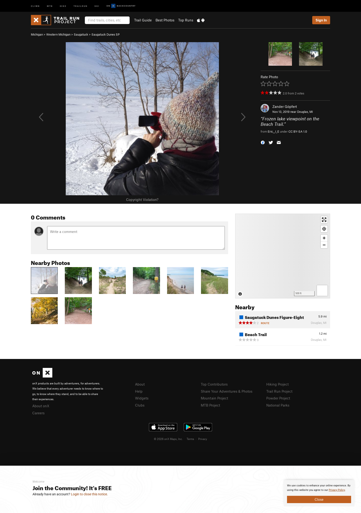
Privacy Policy (337, 490)
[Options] (322, 290)
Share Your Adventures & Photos (226, 391)
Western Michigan (58, 34)
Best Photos (165, 20)
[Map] (282, 256)
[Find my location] (324, 228)
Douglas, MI (305, 112)
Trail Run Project (279, 391)
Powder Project (278, 398)
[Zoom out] (324, 244)
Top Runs (185, 20)
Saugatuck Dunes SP (105, 34)
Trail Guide (143, 20)
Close (319, 499)
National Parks (277, 405)
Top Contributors (214, 384)
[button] (263, 142)
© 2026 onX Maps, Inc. (168, 438)
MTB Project (210, 405)
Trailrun (80, 5)
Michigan (37, 34)
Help (139, 391)
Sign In (321, 20)
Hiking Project (277, 384)
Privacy (202, 438)
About (140, 384)
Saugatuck (81, 34)
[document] (319, 493)
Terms (190, 438)
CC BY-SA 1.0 (297, 131)
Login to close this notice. (89, 494)
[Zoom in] (324, 238)
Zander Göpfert (284, 106)
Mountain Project (214, 398)
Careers (38, 413)
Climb (35, 5)
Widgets (141, 398)
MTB (50, 5)
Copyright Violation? (142, 199)
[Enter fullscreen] (324, 219)
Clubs (139, 405)
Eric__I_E (273, 131)
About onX (40, 406)
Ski (96, 5)
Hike (63, 5)
